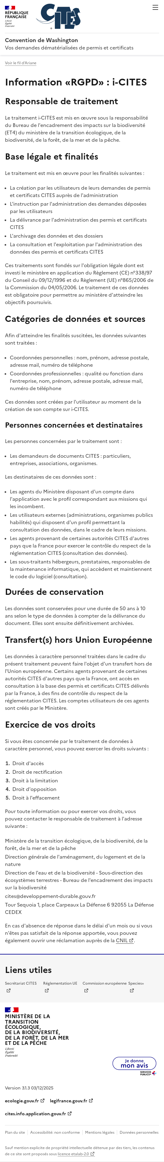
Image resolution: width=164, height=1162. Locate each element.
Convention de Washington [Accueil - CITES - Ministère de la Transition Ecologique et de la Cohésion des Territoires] (41, 40)
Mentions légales (99, 1132)
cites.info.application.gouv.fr (35, 1114)
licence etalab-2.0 (73, 1154)
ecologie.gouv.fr (22, 1101)
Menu (155, 7)
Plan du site (15, 1132)
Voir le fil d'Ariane (20, 63)
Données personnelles (139, 1132)
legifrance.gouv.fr (68, 1101)
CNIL (122, 940)
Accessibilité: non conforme (55, 1132)
